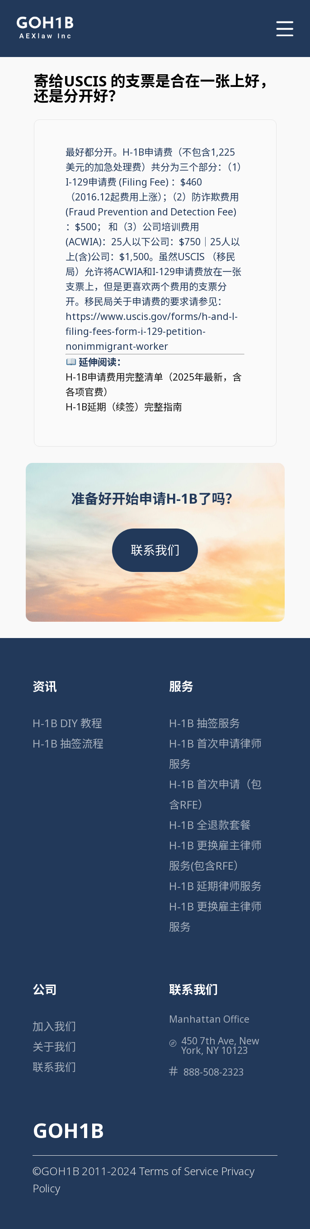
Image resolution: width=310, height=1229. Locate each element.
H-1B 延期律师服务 (215, 885)
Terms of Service (178, 1170)
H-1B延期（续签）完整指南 (124, 406)
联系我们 (155, 550)
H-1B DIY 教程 (67, 722)
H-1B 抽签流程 (68, 743)
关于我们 (54, 1046)
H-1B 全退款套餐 (210, 824)
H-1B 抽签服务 (204, 722)
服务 (181, 686)
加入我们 (54, 1026)
